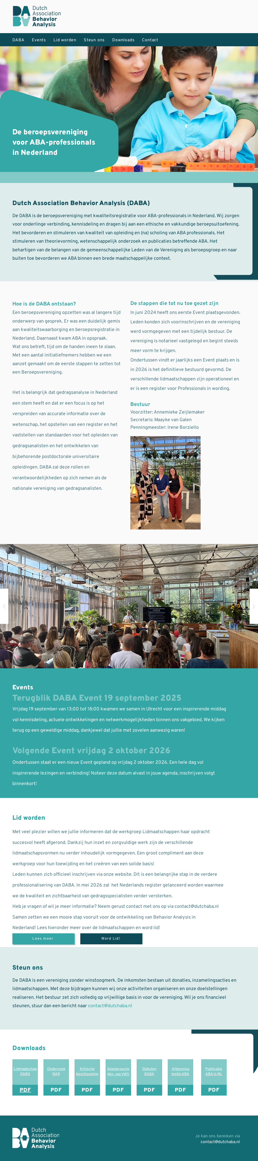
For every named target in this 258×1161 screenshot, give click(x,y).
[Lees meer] (43, 938)
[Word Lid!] (111, 938)
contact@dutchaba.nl (197, 907)
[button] (129, 606)
